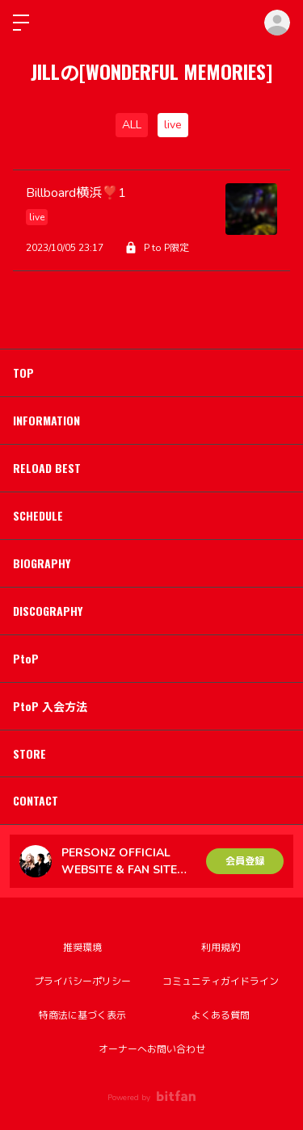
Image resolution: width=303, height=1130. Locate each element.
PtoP (26, 658)
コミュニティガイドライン (220, 981)
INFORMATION (46, 420)
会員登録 (244, 861)
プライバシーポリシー (82, 981)
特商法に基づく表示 (82, 1015)
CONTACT (35, 800)
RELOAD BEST (47, 467)
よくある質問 (220, 1015)
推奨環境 (82, 947)
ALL (131, 124)
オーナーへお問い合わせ (152, 1049)
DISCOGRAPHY (47, 610)
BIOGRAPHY (41, 563)
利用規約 (220, 947)
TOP (23, 372)
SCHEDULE (38, 515)
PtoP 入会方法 (50, 705)
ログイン (277, 23)
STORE (29, 753)
